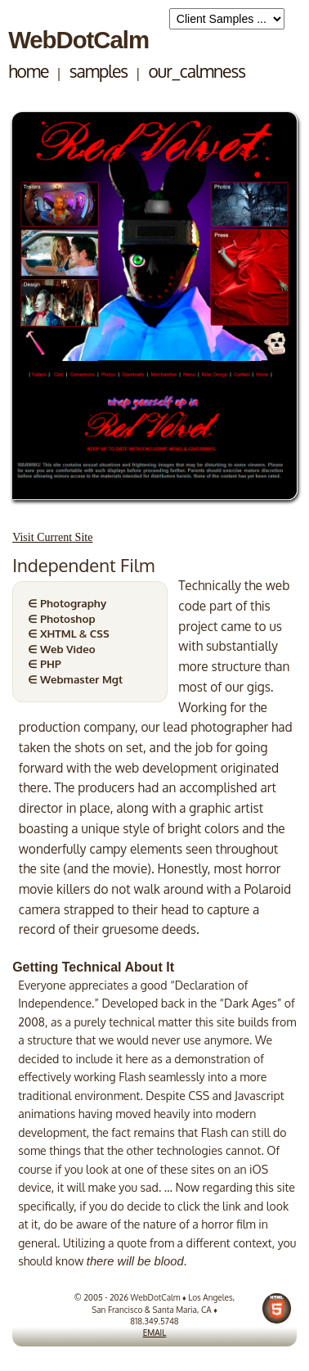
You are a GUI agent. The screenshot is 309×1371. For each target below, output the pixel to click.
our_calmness (197, 71)
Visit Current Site (52, 536)
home (28, 71)
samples (98, 71)
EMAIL (155, 1332)
